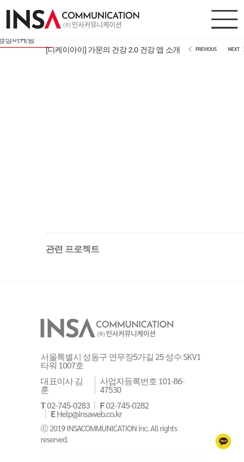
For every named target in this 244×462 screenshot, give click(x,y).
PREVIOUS (205, 48)
